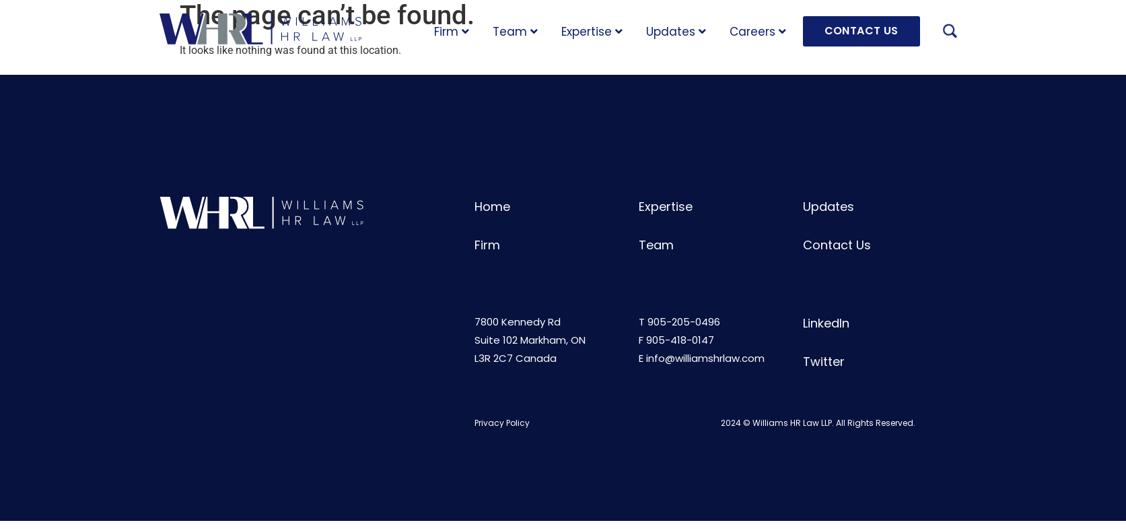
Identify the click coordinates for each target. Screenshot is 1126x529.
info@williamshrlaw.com (705, 358)
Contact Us (837, 245)
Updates (676, 32)
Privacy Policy (502, 423)
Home (492, 206)
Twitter (824, 361)
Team (515, 32)
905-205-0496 (683, 322)
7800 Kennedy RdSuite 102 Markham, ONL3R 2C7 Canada (530, 340)
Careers (758, 32)
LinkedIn (826, 323)
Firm (451, 32)
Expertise (592, 32)
